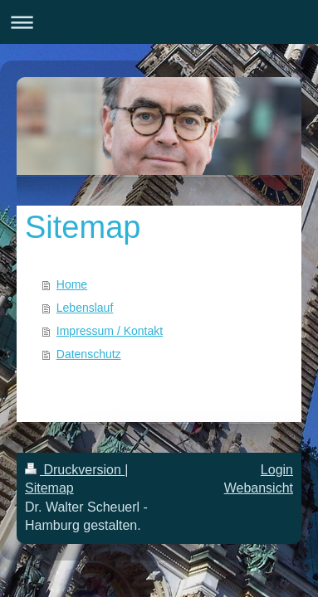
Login (277, 470)
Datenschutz (88, 354)
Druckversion (75, 470)
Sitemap (49, 488)
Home (71, 284)
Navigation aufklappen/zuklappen (159, 22)
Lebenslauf (85, 307)
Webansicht (258, 488)
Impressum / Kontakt (109, 330)
